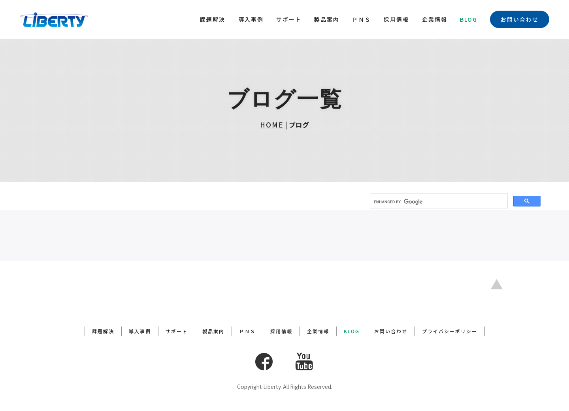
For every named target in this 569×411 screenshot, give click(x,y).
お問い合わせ (520, 19)
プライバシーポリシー (449, 331)
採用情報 (396, 19)
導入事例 (251, 19)
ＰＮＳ (361, 19)
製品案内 (326, 19)
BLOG (468, 19)
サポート (288, 19)
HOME (272, 124)
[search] (438, 201)
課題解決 (212, 19)
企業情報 (434, 19)
